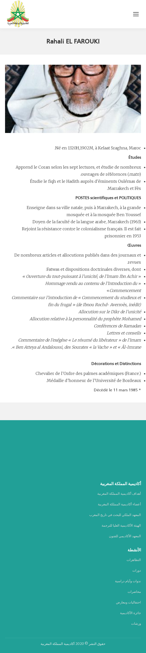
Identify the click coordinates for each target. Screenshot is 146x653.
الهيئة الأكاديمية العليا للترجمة (121, 525)
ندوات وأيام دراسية (128, 581)
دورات (136, 570)
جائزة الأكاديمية (130, 613)
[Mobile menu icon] (136, 14)
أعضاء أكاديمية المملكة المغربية (119, 504)
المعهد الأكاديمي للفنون (125, 536)
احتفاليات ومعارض (128, 602)
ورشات (136, 623)
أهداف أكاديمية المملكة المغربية (119, 493)
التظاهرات (134, 560)
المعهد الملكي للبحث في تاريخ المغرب (115, 515)
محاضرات (134, 592)
